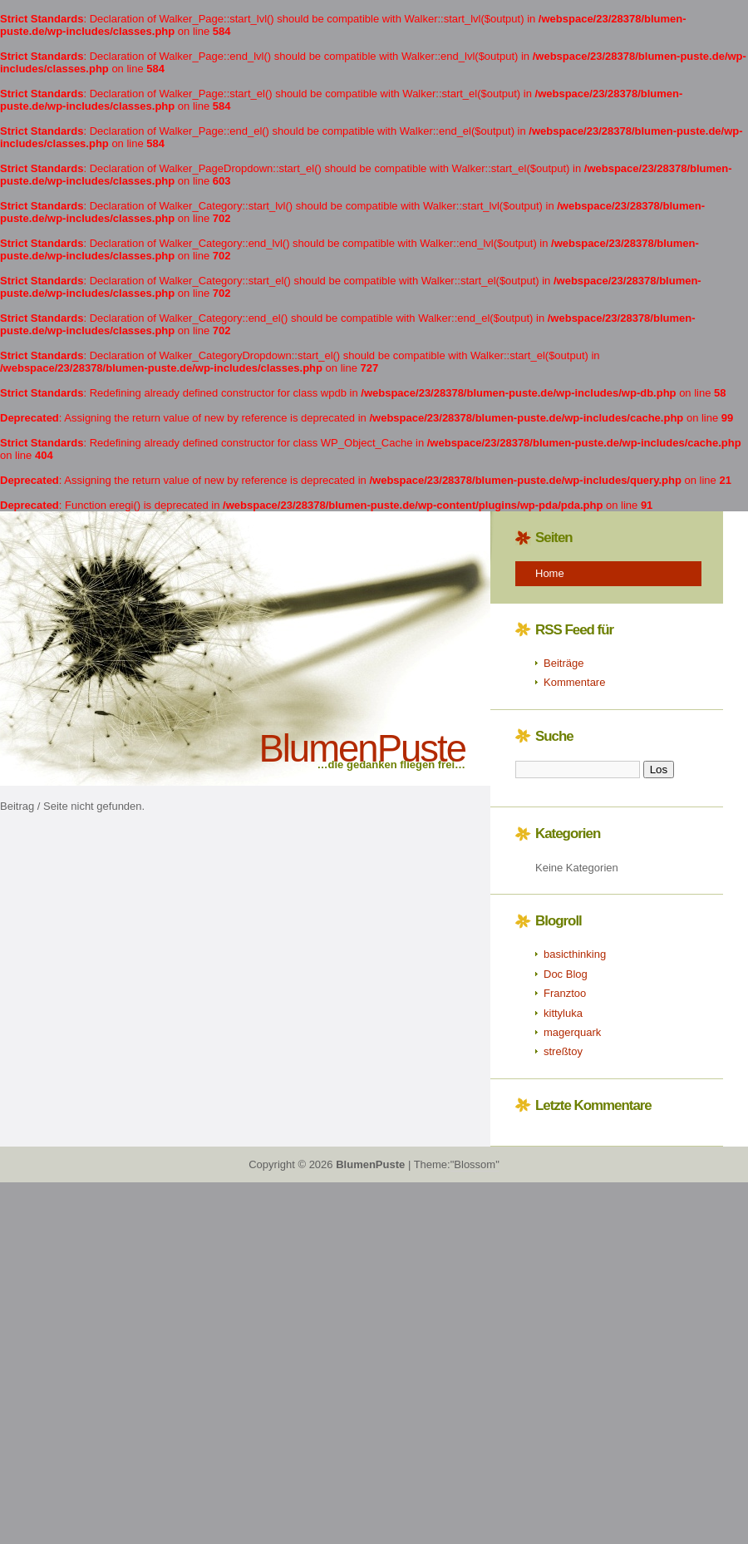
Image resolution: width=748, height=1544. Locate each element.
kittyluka (563, 1013)
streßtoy (563, 1051)
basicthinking (575, 954)
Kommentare (574, 682)
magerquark (572, 1032)
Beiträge (563, 663)
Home (549, 573)
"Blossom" (474, 1164)
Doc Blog (566, 974)
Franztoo (565, 993)
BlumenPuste (361, 749)
